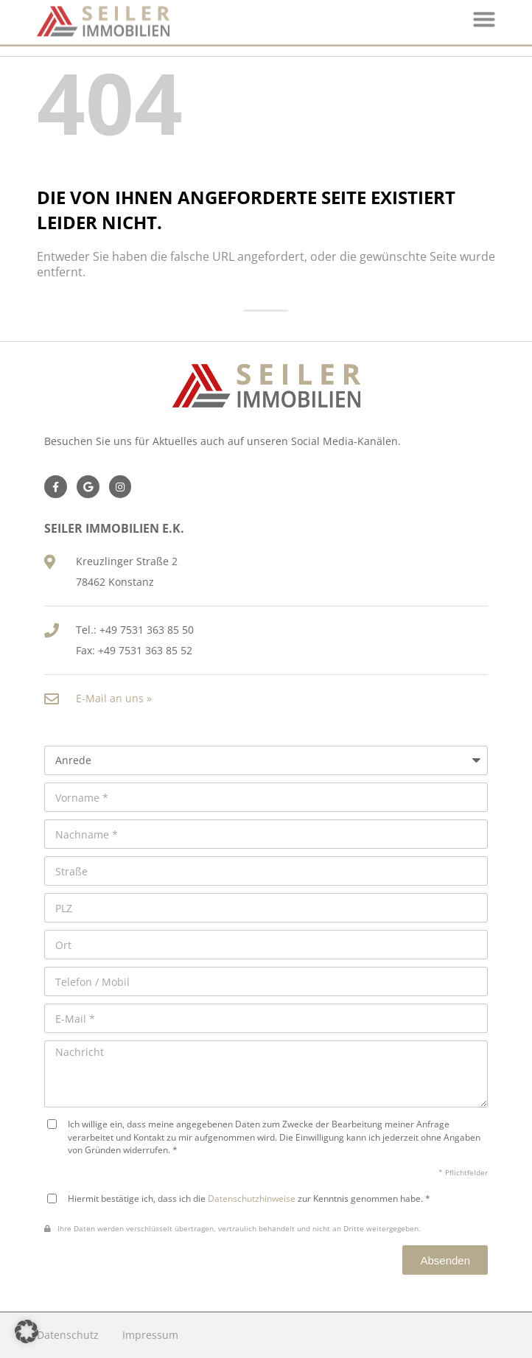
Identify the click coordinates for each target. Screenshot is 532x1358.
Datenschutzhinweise (251, 1198)
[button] (26, 1331)
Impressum (150, 1335)
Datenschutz (68, 1335)
